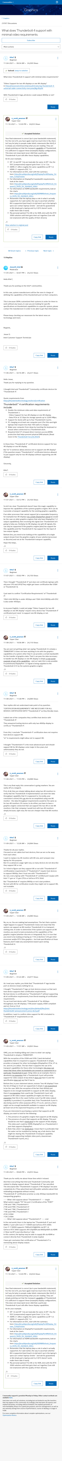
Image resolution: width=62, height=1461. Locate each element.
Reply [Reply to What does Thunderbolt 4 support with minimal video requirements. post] (53, 107)
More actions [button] (9, 46)
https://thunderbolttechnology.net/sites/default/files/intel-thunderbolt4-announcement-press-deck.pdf (27, 1009)
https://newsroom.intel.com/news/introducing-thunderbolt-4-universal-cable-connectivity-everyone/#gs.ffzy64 (29, 87)
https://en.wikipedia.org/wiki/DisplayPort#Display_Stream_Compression (33, 175)
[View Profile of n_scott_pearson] (20, 118)
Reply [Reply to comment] (51, 237)
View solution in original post (16, 225)
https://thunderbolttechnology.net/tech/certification (24, 400)
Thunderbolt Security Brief (28, 436)
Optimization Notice (9, 1415)
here (10, 1397)
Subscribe (31, 40)
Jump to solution (18, 70)
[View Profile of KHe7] (13, 57)
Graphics (6, 18)
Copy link (37, 237)
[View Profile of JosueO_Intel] (16, 267)
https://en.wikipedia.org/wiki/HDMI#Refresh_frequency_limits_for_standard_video (33, 194)
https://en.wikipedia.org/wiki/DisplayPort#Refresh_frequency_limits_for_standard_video (33, 185)
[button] (57, 57)
